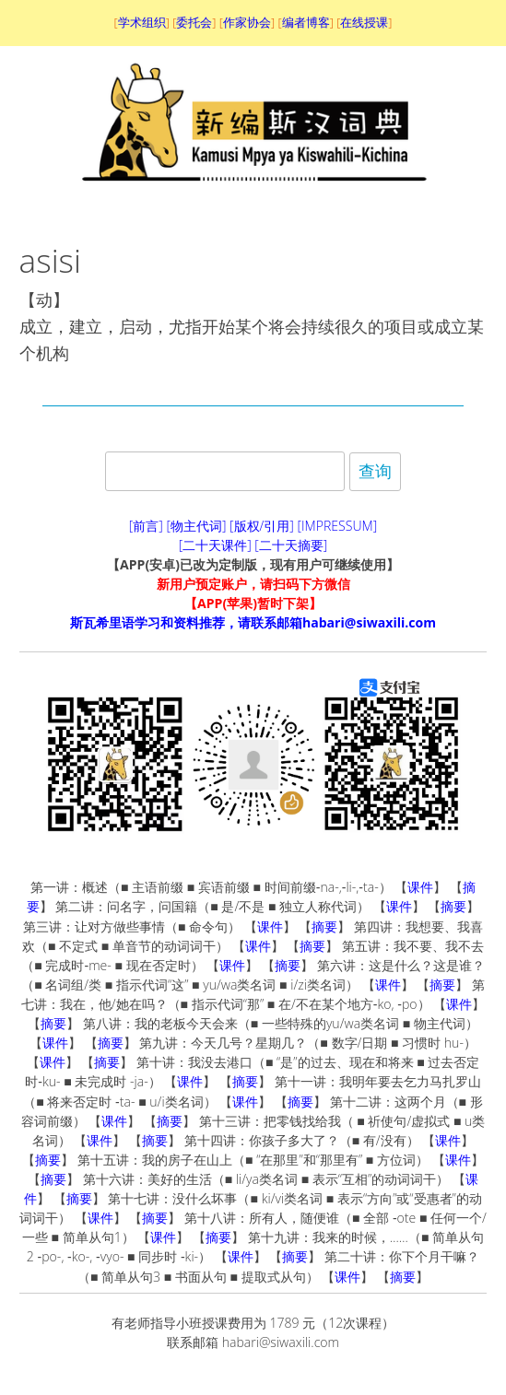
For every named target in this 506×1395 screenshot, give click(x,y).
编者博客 (306, 22)
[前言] (146, 525)
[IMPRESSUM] (338, 525)
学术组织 (142, 22)
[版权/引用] (261, 525)
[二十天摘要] (290, 545)
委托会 (194, 22)
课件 (420, 887)
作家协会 (247, 22)
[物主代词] (196, 525)
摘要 (453, 906)
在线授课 (364, 22)
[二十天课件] (215, 545)
